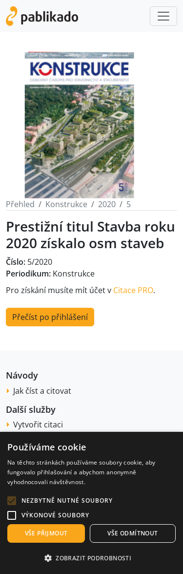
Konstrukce (66, 204)
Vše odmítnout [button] (132, 533)
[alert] (91, 503)
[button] (11, 500)
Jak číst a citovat (42, 390)
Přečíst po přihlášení (50, 317)
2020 (107, 204)
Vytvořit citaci (38, 424)
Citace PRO (133, 290)
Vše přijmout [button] (46, 533)
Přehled (20, 204)
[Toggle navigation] (163, 16)
